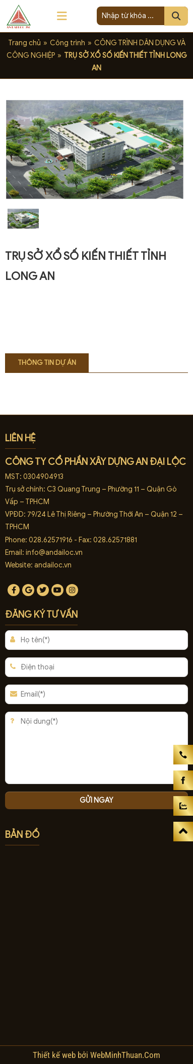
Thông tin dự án (47, 362)
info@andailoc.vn (54, 552)
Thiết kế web (55, 1055)
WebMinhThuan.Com (125, 1055)
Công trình (67, 43)
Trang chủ (24, 43)
